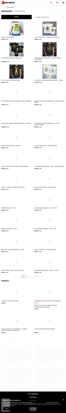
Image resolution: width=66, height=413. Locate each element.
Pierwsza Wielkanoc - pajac (8, 208)
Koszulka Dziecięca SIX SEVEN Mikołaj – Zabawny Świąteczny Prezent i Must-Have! (14, 329)
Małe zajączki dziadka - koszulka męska (45, 187)
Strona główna (10, 7)
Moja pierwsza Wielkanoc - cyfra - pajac (45, 228)
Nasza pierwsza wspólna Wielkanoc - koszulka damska (16, 101)
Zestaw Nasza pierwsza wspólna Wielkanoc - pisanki (48, 80)
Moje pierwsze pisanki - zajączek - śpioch (12, 270)
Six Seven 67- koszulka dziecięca (10, 301)
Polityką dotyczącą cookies (39, 402)
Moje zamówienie (33, 394)
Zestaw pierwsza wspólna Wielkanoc (11, 58)
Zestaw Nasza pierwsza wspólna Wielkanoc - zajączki (16, 123)
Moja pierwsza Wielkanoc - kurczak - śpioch (46, 270)
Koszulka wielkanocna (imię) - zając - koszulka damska (49, 166)
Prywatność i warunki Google (22, 405)
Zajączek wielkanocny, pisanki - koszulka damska (14, 166)
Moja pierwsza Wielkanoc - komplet (11, 145)
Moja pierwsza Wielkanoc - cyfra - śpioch (45, 208)
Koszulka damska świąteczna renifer (44, 329)
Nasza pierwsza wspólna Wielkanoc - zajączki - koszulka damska (47, 124)
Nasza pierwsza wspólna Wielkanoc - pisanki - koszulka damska (49, 101)
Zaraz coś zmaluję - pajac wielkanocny (45, 249)
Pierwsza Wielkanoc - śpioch (9, 228)
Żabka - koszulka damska (8, 37)
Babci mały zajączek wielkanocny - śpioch (12, 249)
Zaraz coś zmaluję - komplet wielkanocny (13, 187)
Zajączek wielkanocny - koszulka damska (45, 145)
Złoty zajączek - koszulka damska (10, 80)
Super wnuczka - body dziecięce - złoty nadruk (47, 301)
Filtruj (16, 17)
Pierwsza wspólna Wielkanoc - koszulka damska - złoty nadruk (47, 58)
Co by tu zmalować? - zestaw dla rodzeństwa (46, 37)
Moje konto (33, 397)
